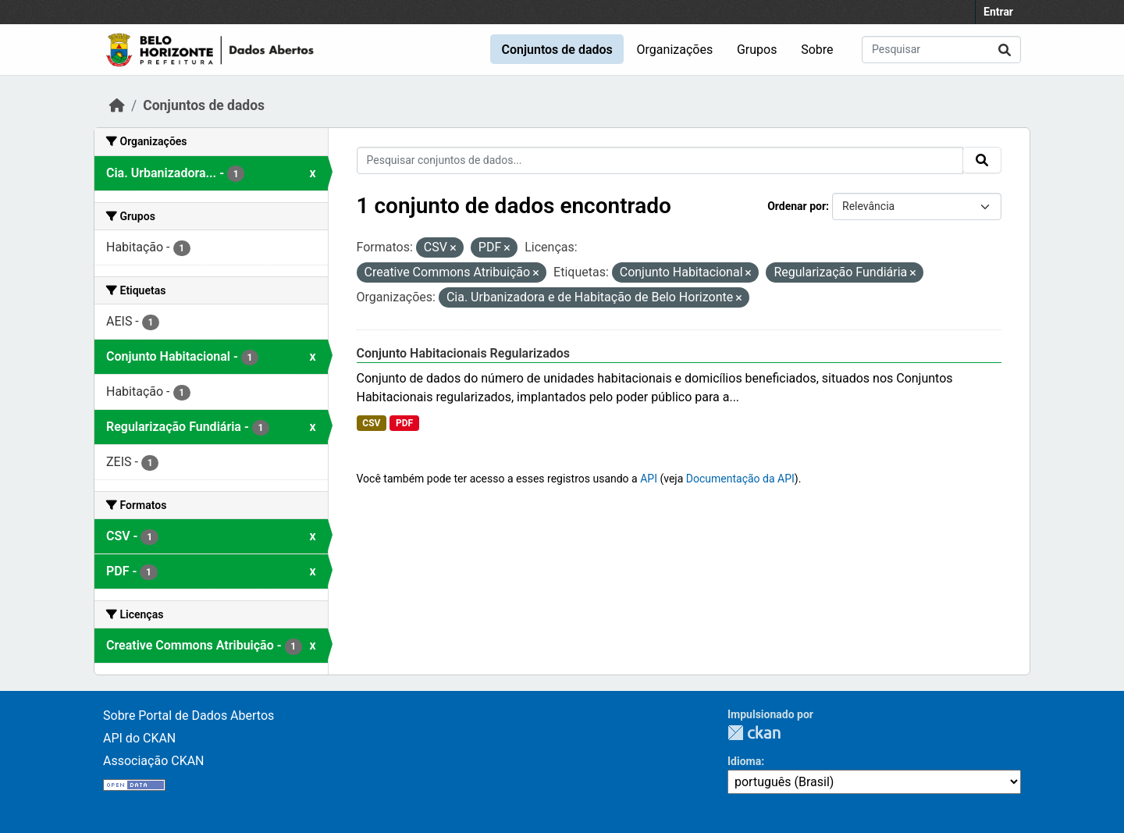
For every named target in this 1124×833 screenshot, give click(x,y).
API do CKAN (139, 738)
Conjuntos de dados (556, 49)
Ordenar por (796, 206)
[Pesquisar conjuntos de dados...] (941, 49)
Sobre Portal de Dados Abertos (188, 715)
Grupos (757, 49)
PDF (404, 423)
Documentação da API (740, 478)
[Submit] (1004, 49)
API (648, 478)
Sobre (817, 49)
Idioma (744, 761)
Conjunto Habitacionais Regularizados (464, 353)
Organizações (675, 49)
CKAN (754, 732)
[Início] (117, 105)
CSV (371, 423)
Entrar (998, 11)
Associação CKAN (154, 760)
